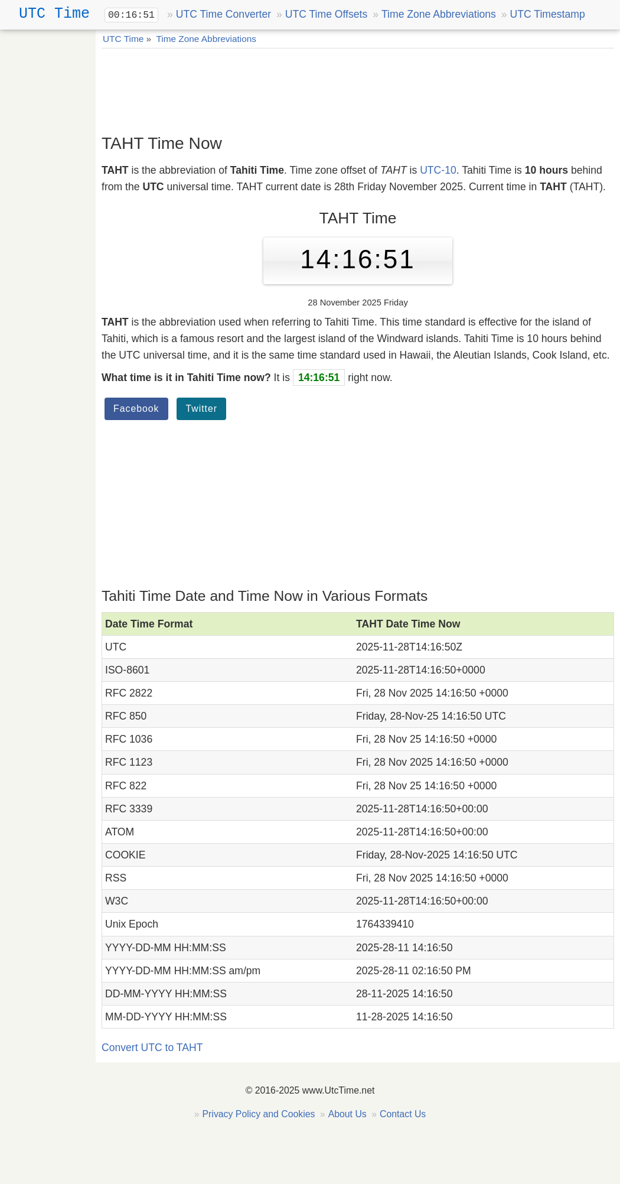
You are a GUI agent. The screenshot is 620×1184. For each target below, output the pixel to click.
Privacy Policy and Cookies (259, 1114)
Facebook (136, 409)
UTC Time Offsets (326, 14)
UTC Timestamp (547, 14)
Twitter (201, 409)
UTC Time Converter (223, 14)
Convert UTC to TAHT (152, 1047)
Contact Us (403, 1114)
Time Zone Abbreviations (438, 14)
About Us (347, 1114)
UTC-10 (438, 170)
